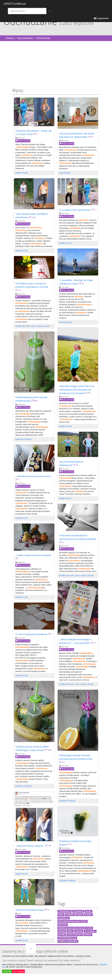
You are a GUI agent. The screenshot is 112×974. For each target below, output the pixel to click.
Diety (60, 915)
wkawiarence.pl (65, 322)
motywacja (78, 911)
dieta (70, 931)
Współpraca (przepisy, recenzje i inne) (75, 928)
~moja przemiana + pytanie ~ (29, 845)
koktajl (61, 931)
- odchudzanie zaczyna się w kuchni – (33, 476)
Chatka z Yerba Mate (67, 941)
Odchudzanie (43, 38)
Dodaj (26, 141)
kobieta (87, 935)
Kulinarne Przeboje (23, 439)
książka (88, 915)
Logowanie (101, 18)
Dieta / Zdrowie (75, 935)
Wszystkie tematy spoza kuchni (72, 921)
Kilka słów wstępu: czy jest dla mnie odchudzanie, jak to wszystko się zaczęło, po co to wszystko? (77, 389)
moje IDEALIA (64, 173)
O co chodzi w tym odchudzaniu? (75, 210)
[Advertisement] (56, 63)
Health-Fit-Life (21, 173)
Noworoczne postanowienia (29, 910)
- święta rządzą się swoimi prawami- (33, 555)
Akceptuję (7, 971)
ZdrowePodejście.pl (67, 938)
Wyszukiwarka (25, 38)
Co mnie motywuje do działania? (31, 634)
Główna (10, 38)
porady (61, 935)
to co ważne (90, 931)
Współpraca (63, 918)
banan (88, 911)
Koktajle (70, 915)
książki (80, 915)
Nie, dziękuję (18, 971)
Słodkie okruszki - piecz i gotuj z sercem (32, 326)
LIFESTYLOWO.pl (15, 3)
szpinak (78, 931)
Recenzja (62, 925)
